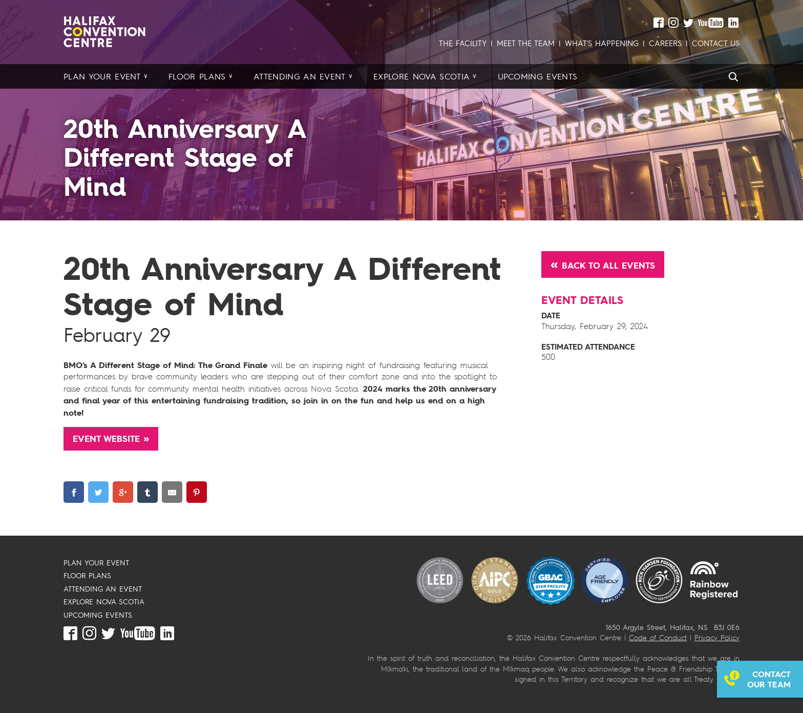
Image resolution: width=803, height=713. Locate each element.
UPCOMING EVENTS (98, 615)
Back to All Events (608, 265)
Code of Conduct (658, 637)
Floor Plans (197, 76)
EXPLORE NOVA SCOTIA (104, 601)
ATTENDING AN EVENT (103, 589)
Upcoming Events (538, 76)
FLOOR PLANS (87, 575)
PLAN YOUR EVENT (96, 562)
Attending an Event (299, 76)
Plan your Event (102, 76)
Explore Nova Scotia (421, 76)
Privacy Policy (716, 637)
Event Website (106, 439)
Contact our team (769, 679)
